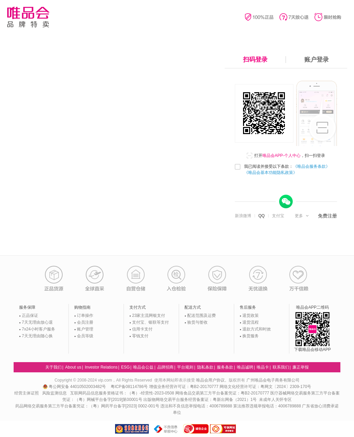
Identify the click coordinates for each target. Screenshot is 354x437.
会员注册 (85, 322)
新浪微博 (243, 215)
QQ (261, 215)
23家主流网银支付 (148, 315)
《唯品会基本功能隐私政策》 (270, 172)
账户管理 (85, 329)
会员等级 (85, 336)
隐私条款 (205, 367)
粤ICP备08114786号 (129, 386)
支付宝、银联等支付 (150, 322)
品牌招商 (165, 367)
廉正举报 (300, 367)
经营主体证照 (26, 393)
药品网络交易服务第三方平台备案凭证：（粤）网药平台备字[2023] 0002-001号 (87, 406)
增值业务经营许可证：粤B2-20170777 (184, 386)
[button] (302, 216)
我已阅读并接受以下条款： (287, 169)
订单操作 (85, 315)
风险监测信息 (54, 393)
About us (73, 367)
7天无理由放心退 (37, 322)
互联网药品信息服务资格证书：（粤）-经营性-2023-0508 (122, 393)
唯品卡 (263, 367)
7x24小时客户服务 (38, 329)
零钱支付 (140, 336)
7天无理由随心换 (37, 336)
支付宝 (278, 215)
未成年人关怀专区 (275, 399)
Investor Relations (101, 367)
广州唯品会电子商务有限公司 (273, 380)
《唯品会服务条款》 (311, 166)
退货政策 (250, 315)
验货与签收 (197, 322)
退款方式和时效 (256, 329)
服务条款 (225, 367)
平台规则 (185, 367)
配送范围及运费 (201, 315)
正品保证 (30, 315)
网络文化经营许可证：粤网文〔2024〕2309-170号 (265, 386)
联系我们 (281, 367)
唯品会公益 (143, 367)
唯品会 (28, 17)
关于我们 (53, 367)
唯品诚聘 (245, 367)
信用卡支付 (142, 329)
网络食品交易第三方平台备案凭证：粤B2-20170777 (222, 393)
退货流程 (250, 322)
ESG (125, 367)
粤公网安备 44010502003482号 (75, 386)
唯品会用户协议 (210, 380)
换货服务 (250, 336)
